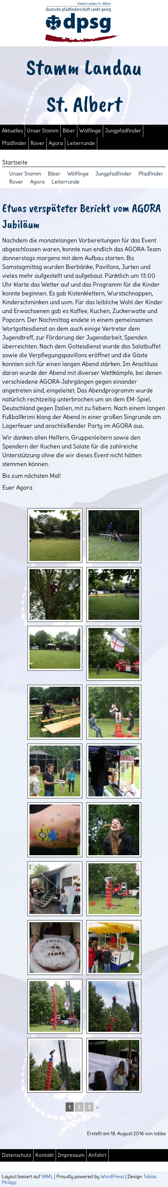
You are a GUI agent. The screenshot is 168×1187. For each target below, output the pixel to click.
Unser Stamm (43, 131)
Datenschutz (16, 1155)
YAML (47, 1176)
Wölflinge (90, 131)
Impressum (71, 1155)
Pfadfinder (14, 143)
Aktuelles (12, 131)
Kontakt (44, 1155)
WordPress (112, 1176)
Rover (38, 143)
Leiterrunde (81, 143)
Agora (56, 143)
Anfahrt (97, 1155)
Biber (69, 131)
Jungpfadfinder (123, 131)
